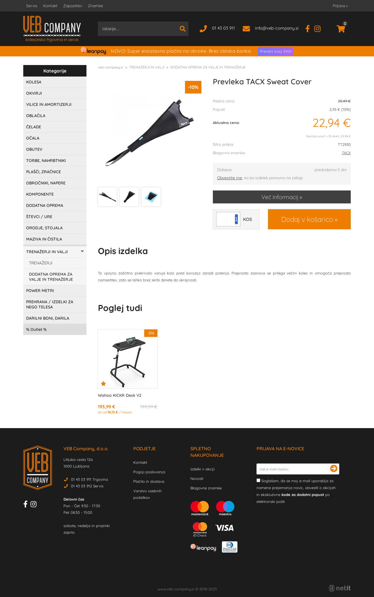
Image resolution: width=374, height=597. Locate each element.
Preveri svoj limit (275, 51)
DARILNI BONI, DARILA (47, 318)
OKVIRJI (34, 93)
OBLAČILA (35, 115)
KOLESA (33, 82)
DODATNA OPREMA (44, 205)
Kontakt (50, 5)
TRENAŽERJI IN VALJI (47, 251)
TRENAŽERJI (41, 263)
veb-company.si (110, 67)
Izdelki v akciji (202, 469)
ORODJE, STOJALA (44, 227)
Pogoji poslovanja (149, 472)
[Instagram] (319, 28)
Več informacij (279, 197)
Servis (31, 5)
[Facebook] (309, 28)
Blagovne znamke (206, 488)
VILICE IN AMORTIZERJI (49, 104)
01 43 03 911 (223, 28)
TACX (346, 152)
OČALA (32, 138)
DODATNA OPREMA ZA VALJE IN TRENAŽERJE (51, 277)
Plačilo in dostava (148, 481)
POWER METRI (40, 290)
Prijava (340, 5)
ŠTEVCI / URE (39, 216)
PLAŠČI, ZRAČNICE (43, 171)
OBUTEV (34, 149)
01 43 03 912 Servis (87, 486)
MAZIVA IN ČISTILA (44, 239)
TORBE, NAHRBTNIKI (46, 160)
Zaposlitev (72, 5)
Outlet (36, 329)
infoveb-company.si (276, 28)
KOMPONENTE (40, 194)
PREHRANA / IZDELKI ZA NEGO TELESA (49, 304)
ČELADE (33, 126)
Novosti (196, 478)
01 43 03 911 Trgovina (89, 479)
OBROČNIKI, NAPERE (45, 183)
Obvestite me (229, 177)
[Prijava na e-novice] (333, 469)
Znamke (95, 5)
